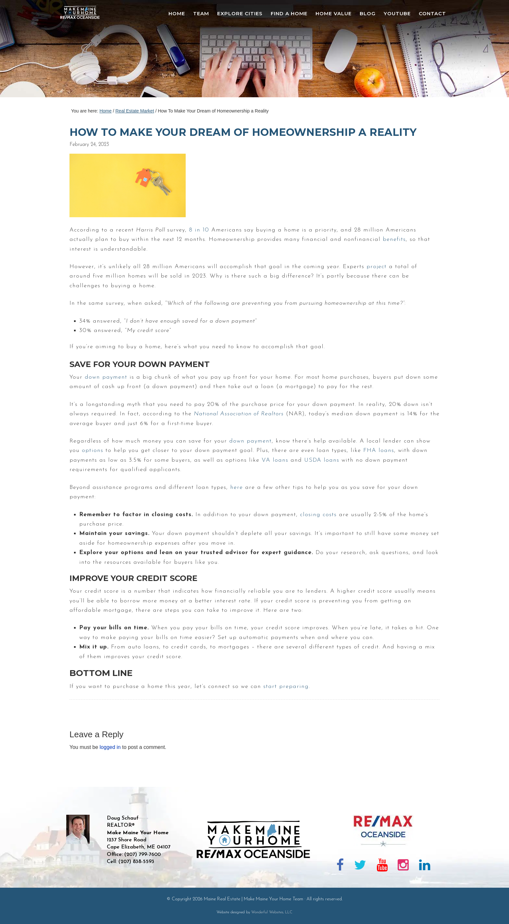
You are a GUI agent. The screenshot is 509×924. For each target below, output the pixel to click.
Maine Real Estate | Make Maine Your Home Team (83, 50)
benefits (394, 239)
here (236, 487)
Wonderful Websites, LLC (271, 912)
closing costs (318, 515)
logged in (110, 747)
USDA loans (321, 460)
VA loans (275, 460)
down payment (106, 377)
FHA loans (378, 450)
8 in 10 (199, 230)
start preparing (286, 686)
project (376, 267)
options (92, 450)
